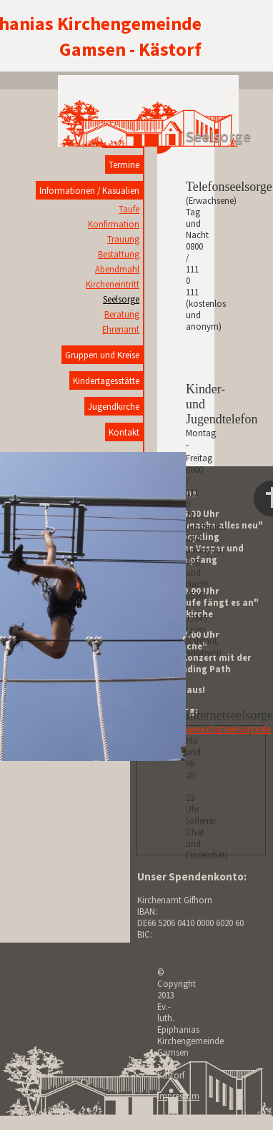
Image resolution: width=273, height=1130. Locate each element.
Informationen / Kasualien (89, 190)
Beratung (121, 314)
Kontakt (124, 432)
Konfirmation (113, 224)
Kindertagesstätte (106, 380)
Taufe (129, 209)
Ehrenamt (120, 329)
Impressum (178, 1095)
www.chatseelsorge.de (228, 728)
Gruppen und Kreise (102, 354)
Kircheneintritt (112, 284)
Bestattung (118, 254)
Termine (124, 164)
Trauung (123, 239)
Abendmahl (117, 269)
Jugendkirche (113, 406)
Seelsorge (121, 299)
